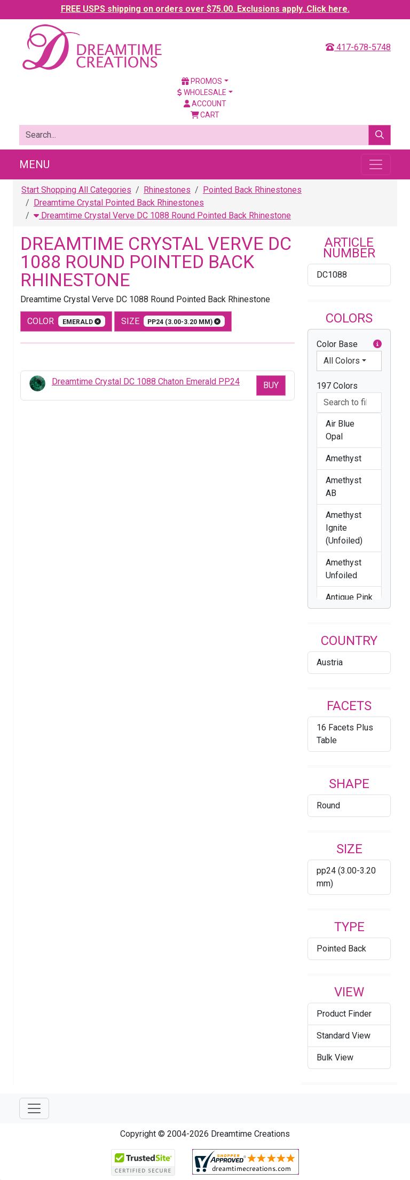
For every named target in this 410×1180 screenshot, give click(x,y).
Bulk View (335, 1057)
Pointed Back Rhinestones (252, 190)
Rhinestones (167, 190)
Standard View (343, 1035)
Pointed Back (341, 948)
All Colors (342, 361)
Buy (271, 385)
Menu (34, 164)
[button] (377, 344)
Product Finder (344, 1014)
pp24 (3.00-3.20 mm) (346, 877)
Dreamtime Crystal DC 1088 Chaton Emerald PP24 (146, 381)
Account (205, 103)
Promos (202, 81)
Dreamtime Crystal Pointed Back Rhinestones (119, 203)
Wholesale (201, 92)
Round (328, 805)
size (173, 321)
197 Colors (337, 386)
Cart (205, 115)
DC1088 (332, 275)
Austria (330, 662)
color (66, 321)
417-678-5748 (358, 47)
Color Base (349, 344)
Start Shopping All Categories (76, 190)
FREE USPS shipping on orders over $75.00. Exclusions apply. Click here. (205, 9)
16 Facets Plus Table (345, 733)
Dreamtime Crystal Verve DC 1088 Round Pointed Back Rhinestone (162, 215)
